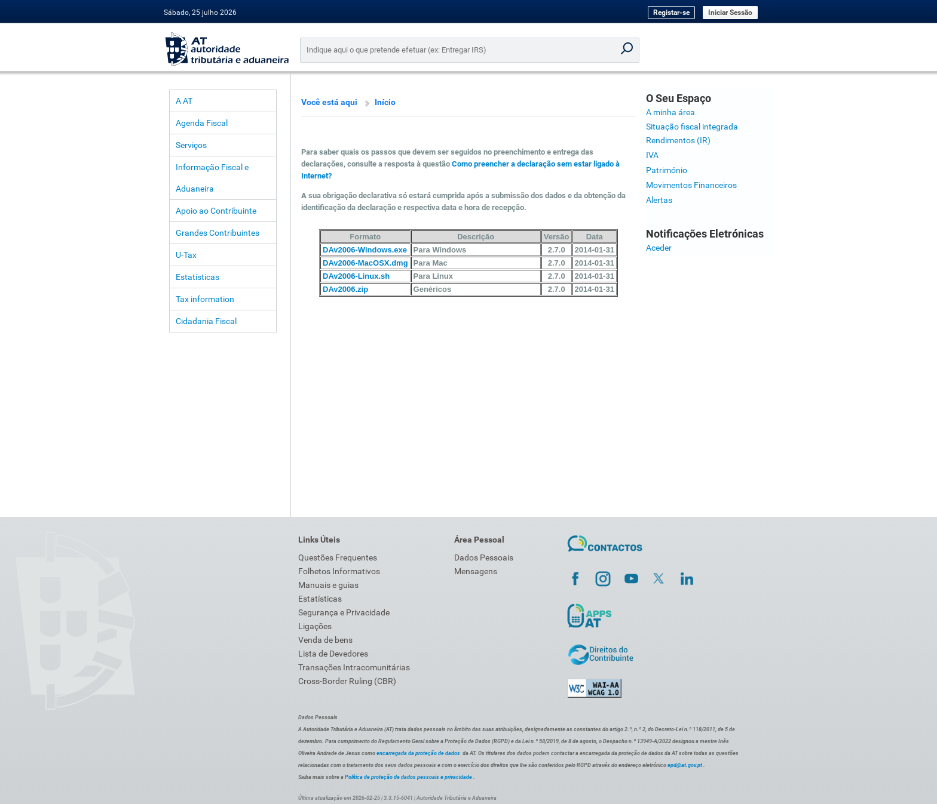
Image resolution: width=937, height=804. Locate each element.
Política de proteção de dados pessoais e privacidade (408, 777)
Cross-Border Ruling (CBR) (347, 681)
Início (385, 102)
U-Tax (186, 255)
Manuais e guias (328, 585)
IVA (652, 155)
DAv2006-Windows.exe (365, 249)
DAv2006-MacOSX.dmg (365, 262)
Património (666, 170)
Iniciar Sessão (730, 12)
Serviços (191, 145)
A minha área (670, 112)
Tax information (205, 299)
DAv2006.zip (345, 289)
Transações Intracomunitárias (354, 667)
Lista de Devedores (333, 653)
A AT (184, 101)
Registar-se (671, 12)
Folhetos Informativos (339, 571)
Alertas (659, 200)
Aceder (659, 247)
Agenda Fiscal (202, 123)
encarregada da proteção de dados (418, 753)
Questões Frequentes (337, 557)
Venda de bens (325, 640)
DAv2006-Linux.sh (356, 276)
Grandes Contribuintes (217, 233)
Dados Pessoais (483, 557)
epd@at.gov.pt (684, 765)
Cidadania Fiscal (206, 321)
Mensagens (475, 571)
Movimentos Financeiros (691, 185)
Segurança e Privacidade (344, 612)
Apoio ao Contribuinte (216, 210)
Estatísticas (197, 277)
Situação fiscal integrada (692, 126)
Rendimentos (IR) (678, 140)
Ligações (315, 626)
